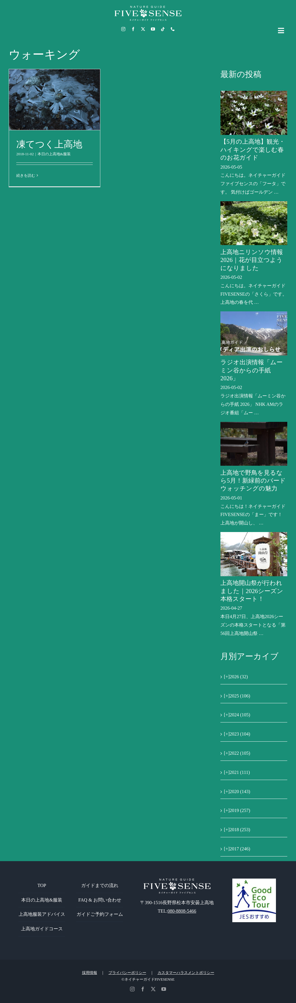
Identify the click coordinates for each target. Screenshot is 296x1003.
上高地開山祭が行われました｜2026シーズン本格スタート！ (251, 590)
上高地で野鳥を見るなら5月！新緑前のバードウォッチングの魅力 (253, 480)
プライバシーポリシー (127, 972)
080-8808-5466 (181, 911)
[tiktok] (163, 29)
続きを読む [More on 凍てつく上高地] (25, 175)
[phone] (173, 29)
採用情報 (89, 972)
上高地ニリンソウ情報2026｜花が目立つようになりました (251, 260)
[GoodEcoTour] (254, 880)
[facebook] (133, 29)
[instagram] (123, 29)
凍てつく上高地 (49, 144)
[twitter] (143, 29)
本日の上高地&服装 (54, 154)
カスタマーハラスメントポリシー (186, 972)
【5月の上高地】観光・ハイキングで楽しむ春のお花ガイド (252, 149)
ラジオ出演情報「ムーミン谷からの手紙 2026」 (251, 370)
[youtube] (153, 29)
